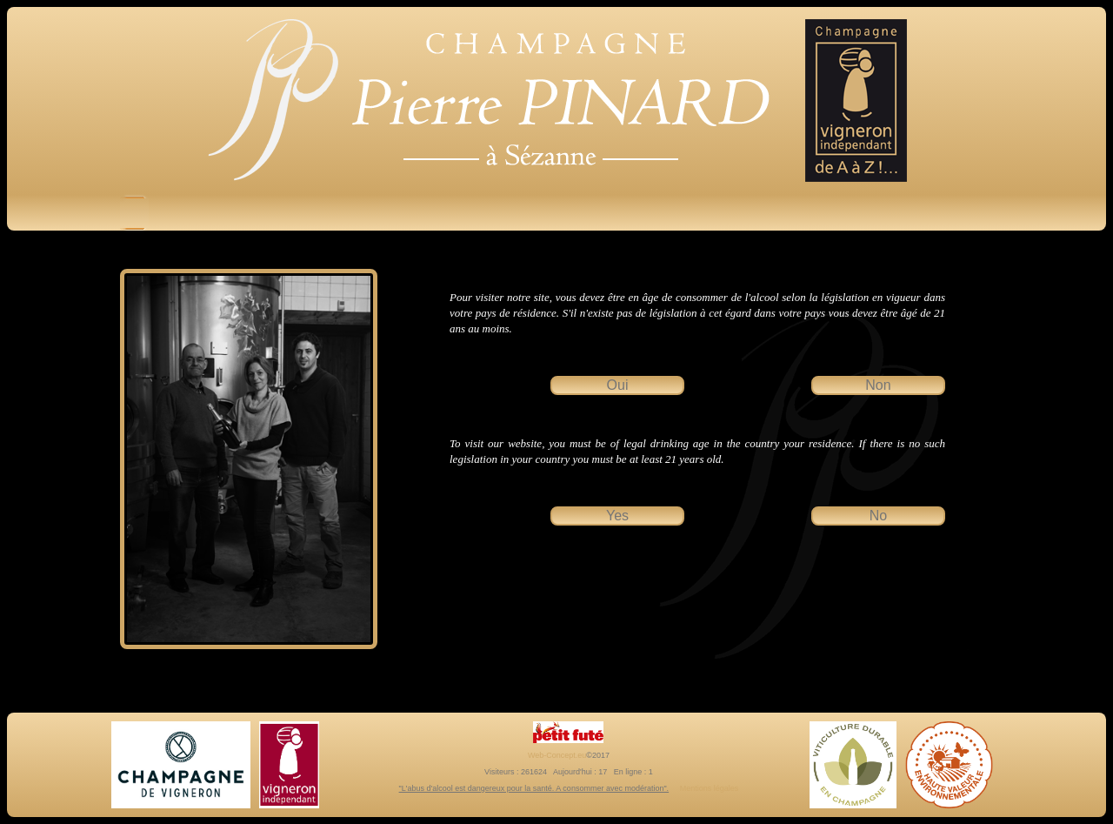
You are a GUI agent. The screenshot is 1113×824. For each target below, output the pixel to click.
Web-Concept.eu (557, 755)
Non (877, 385)
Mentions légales (709, 788)
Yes (617, 515)
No (878, 515)
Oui (618, 385)
